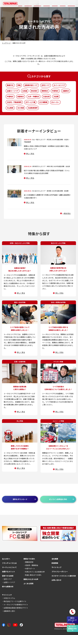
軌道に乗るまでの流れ (33, 575)
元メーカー (55, 102)
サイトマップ (56, 567)
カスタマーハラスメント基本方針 (64, 576)
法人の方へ (19, 3)
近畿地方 (65, 91)
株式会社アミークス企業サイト (15, 601)
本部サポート (30, 568)
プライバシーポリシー (60, 571)
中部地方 (55, 91)
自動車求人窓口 (9, 611)
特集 (19, 85)
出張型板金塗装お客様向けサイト (16, 608)
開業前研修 (29, 562)
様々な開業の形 (7, 586)
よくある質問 (28, 583)
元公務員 (10, 108)
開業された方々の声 (71, 3)
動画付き (10, 85)
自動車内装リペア (31, 85)
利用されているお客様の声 (35, 572)
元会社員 (46, 96)
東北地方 (34, 91)
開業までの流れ (62, 3)
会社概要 (55, 559)
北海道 (24, 91)
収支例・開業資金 (31, 565)
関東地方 (45, 91)
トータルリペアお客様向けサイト (16, 604)
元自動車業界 (33, 108)
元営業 (56, 96)
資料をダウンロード (24, 499)
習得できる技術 (54, 3)
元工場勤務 (43, 102)
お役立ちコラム (9, 598)
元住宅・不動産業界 (14, 102)
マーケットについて (37, 3)
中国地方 (10, 96)
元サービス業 (30, 102)
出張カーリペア (12, 91)
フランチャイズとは (28, 3)
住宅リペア (46, 85)
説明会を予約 (61, 499)
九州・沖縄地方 (33, 96)
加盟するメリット (46, 3)
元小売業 (20, 108)
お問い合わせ (56, 580)
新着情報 (55, 563)
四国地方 (20, 96)
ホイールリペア (59, 85)
